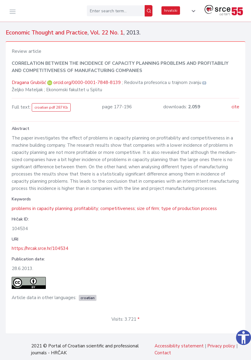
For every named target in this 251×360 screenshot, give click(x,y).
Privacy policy (221, 346)
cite (235, 107)
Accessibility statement (179, 346)
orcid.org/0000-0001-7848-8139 (87, 83)
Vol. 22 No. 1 (106, 33)
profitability (86, 209)
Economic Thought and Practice (46, 33)
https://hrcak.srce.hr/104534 (40, 248)
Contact (163, 353)
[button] (192, 11)
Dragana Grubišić (29, 83)
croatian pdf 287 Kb (51, 107)
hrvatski (170, 10)
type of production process (189, 209)
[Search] (148, 10)
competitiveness (117, 209)
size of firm (148, 209)
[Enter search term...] (116, 10)
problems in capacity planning (42, 209)
